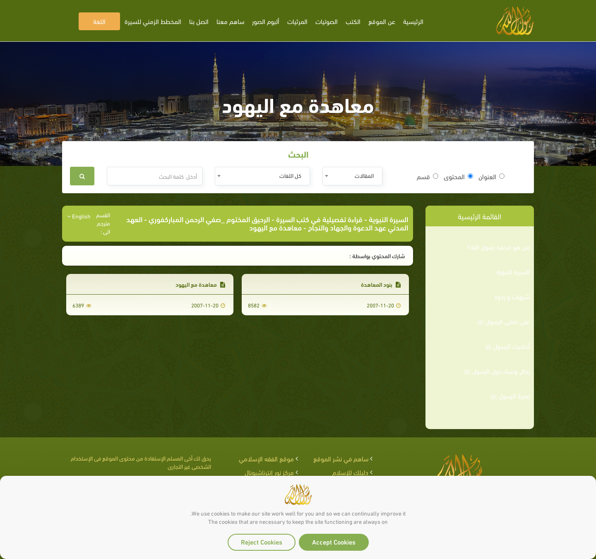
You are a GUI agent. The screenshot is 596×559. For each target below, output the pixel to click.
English (79, 216)
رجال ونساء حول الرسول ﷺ (497, 370)
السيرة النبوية (513, 271)
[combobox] (352, 176)
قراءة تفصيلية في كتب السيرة (319, 218)
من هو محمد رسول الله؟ (498, 246)
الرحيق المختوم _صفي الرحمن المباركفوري (209, 218)
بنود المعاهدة (381, 284)
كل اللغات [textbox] (290, 175)
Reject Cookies (261, 541)
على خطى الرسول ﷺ (503, 321)
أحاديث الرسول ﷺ (507, 346)
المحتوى (458, 176)
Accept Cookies (334, 541)
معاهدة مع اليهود (200, 284)
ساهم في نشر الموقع (340, 458)
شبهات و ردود (512, 296)
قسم (427, 176)
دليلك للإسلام (350, 472)
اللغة (99, 21)
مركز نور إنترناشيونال (269, 472)
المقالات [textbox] (364, 175)
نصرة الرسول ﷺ (510, 395)
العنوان (491, 176)
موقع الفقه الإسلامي (266, 458)
